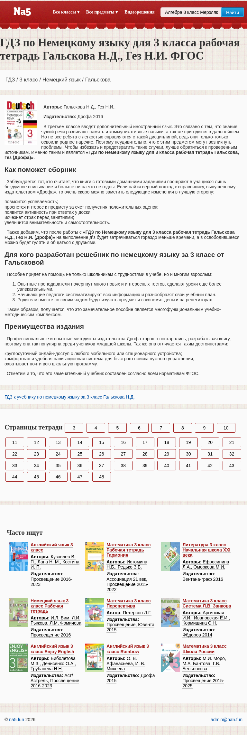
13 (58, 442)
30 (188, 454)
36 (79, 465)
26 (101, 454)
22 (14, 454)
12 (36, 442)
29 (166, 454)
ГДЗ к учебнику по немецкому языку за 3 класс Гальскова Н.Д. (70, 397)
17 (145, 442)
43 (231, 465)
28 (145, 454)
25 (79, 454)
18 (166, 442)
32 (231, 454)
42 (210, 465)
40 (166, 465)
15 (101, 442)
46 (58, 476)
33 (14, 465)
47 (79, 476)
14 (79, 442)
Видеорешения (139, 12)
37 (101, 465)
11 (14, 442)
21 (231, 442)
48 (101, 476)
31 (210, 454)
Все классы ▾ (66, 12)
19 (188, 442)
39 (145, 465)
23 (36, 454)
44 (14, 476)
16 (123, 442)
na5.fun (16, 719)
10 (226, 427)
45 (36, 476)
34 (36, 465)
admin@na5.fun (226, 719)
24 (58, 454)
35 (58, 465)
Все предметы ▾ (102, 12)
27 (123, 454)
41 (188, 465)
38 (123, 465)
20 (210, 442)
